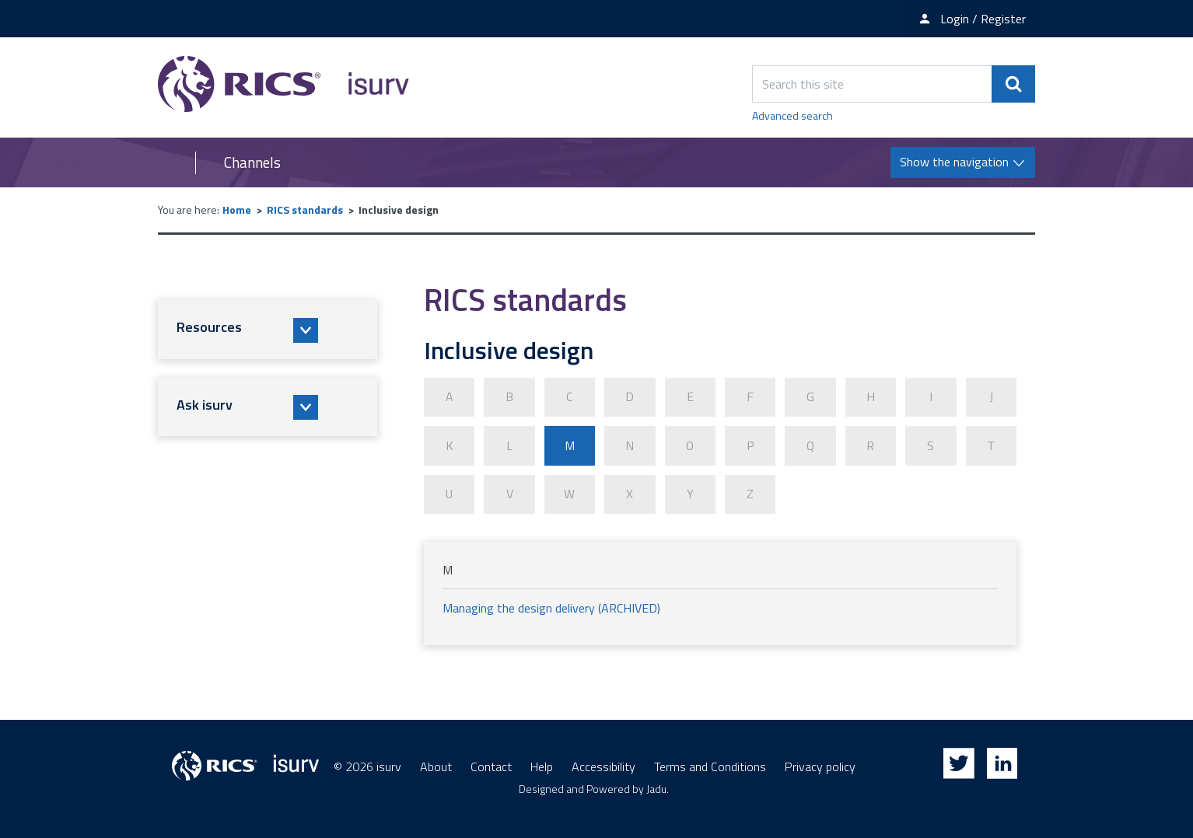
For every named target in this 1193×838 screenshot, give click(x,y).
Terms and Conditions (710, 765)
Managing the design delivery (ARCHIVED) (551, 607)
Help (541, 765)
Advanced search (792, 115)
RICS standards (305, 209)
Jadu (656, 788)
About (436, 765)
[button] (267, 329)
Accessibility (603, 765)
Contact (491, 765)
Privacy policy (820, 765)
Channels (252, 162)
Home (236, 209)
